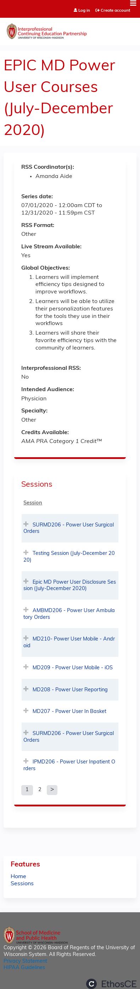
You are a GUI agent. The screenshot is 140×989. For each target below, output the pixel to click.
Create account (115, 11)
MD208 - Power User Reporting (70, 690)
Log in (84, 11)
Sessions (22, 884)
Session (32, 503)
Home (18, 877)
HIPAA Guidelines (24, 968)
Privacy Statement (25, 961)
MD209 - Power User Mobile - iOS (73, 668)
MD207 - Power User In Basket (69, 711)
